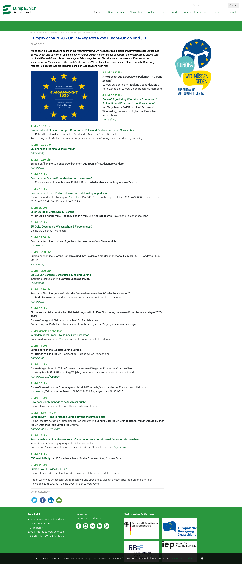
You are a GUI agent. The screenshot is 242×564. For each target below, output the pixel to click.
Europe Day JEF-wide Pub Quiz (49, 469)
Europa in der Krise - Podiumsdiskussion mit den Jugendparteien (69, 193)
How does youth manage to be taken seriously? (58, 402)
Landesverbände (168, 12)
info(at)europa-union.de (50, 531)
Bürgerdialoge (116, 12)
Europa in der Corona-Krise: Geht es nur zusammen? (61, 178)
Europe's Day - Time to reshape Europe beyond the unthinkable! (68, 416)
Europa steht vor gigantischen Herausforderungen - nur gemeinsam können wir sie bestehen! (85, 439)
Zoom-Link (74, 197)
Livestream (37, 282)
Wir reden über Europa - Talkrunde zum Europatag (60, 335)
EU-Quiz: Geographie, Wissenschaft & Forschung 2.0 (61, 226)
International (201, 12)
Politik (150, 12)
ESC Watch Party (40, 458)
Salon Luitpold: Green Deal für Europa (52, 211)
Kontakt (231, 12)
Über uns (98, 12)
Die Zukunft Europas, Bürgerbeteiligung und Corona (61, 274)
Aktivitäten (135, 12)
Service (218, 12)
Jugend (187, 12)
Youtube (64, 339)
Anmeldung (109, 119)
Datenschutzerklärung (89, 518)
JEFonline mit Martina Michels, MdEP (53, 149)
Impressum (82, 514)
